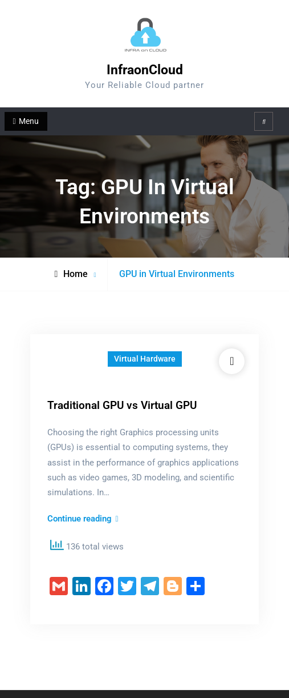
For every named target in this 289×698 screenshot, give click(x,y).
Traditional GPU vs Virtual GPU (122, 405)
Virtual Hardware (145, 358)
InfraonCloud (145, 70)
